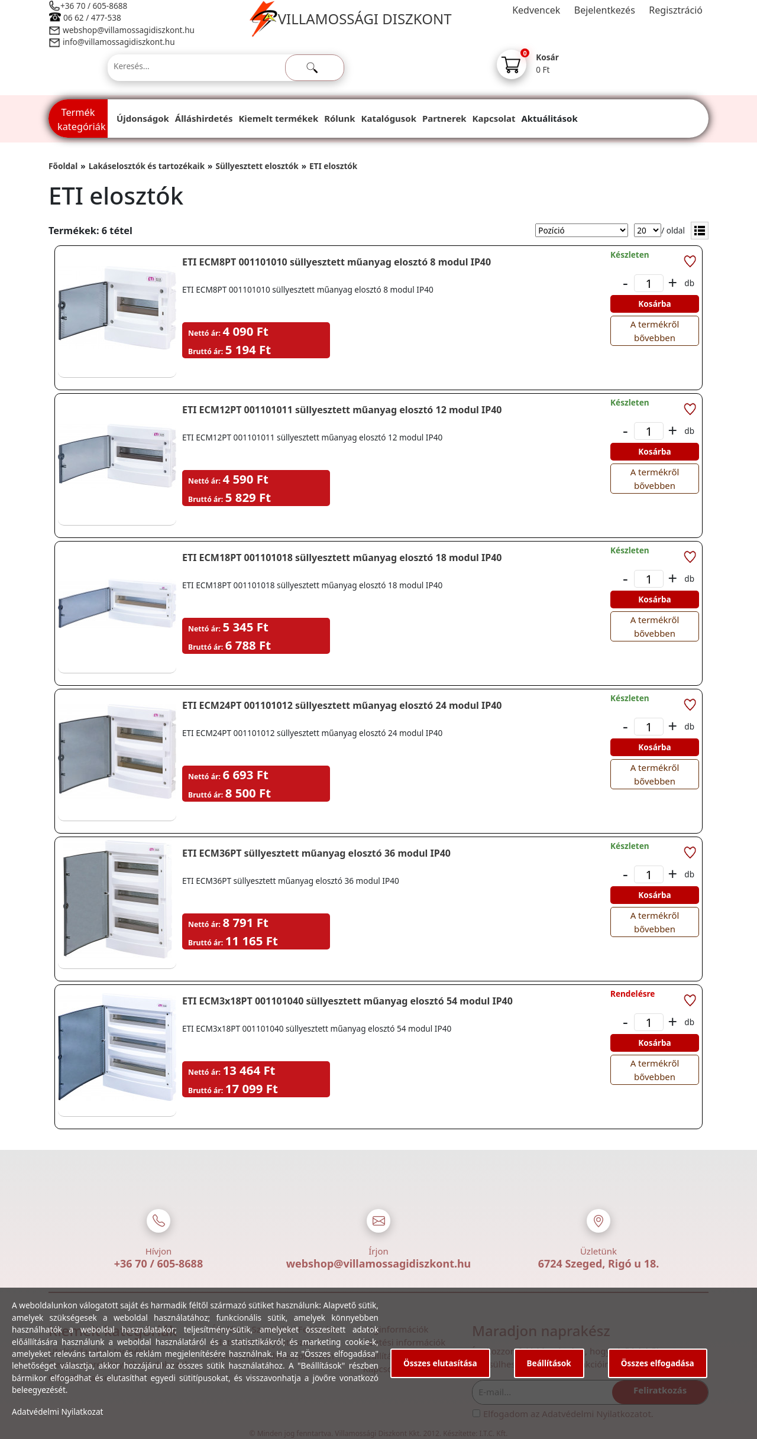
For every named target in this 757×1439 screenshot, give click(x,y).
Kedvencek (536, 10)
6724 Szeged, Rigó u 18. (598, 1263)
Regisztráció (676, 10)
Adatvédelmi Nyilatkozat (57, 1411)
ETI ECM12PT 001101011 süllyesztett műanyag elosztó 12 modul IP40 (342, 409)
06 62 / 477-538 (92, 17)
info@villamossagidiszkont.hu (119, 41)
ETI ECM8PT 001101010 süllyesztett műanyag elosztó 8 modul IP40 (336, 261)
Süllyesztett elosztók (256, 165)
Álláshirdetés (204, 118)
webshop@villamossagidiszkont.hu (128, 29)
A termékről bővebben (655, 330)
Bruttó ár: (205, 351)
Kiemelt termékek (278, 118)
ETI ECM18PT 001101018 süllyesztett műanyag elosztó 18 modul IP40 (342, 557)
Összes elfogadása (657, 1363)
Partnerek (444, 118)
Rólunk (339, 118)
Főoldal (62, 165)
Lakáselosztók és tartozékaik (147, 165)
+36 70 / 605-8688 (93, 5)
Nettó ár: (204, 333)
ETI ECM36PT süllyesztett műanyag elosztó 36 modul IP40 (316, 853)
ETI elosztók (333, 165)
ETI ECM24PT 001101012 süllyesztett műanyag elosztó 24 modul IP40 (342, 705)
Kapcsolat (494, 118)
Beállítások (549, 1363)
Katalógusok (388, 118)
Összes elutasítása (440, 1363)
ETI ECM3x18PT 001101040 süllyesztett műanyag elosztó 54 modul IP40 (347, 1000)
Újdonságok (143, 118)
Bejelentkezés (604, 10)
